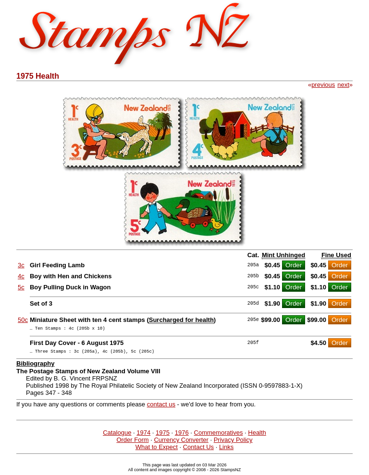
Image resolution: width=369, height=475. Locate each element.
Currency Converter (181, 442)
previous (323, 84)
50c (23, 319)
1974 (143, 435)
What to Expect (156, 449)
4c (21, 276)
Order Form (132, 442)
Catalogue (117, 435)
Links (226, 449)
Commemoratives (218, 435)
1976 (182, 435)
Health (257, 435)
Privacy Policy (233, 442)
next (343, 84)
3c (21, 265)
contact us (161, 407)
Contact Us (198, 449)
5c (21, 287)
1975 (163, 435)
